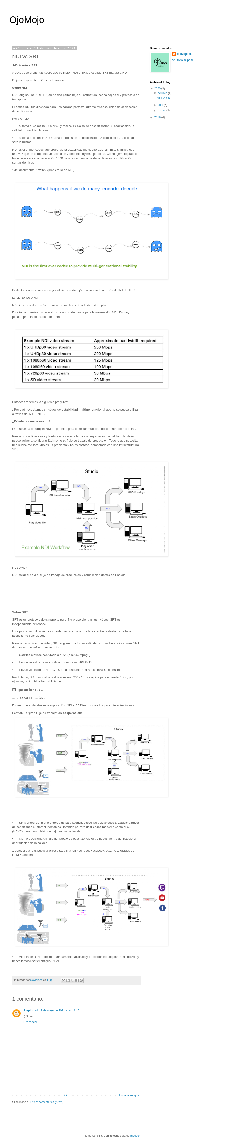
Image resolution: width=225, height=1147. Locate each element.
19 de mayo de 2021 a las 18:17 (59, 1010)
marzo (162, 110)
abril (161, 105)
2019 (157, 117)
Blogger (135, 1135)
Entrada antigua (129, 1095)
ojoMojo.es (184, 54)
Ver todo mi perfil (182, 60)
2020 (157, 88)
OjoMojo (26, 20)
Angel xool (30, 1010)
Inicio (65, 1095)
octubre (163, 93)
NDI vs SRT (164, 98)
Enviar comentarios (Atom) (46, 1102)
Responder (30, 1022)
